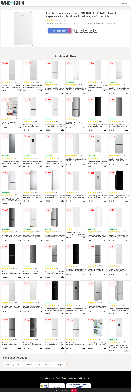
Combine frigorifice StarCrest (37, 364)
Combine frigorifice (120, 3)
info (19, 90)
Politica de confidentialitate (66, 378)
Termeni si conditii (47, 378)
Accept (73, 390)
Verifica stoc (62, 30)
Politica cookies (84, 378)
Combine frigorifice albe (13, 364)
